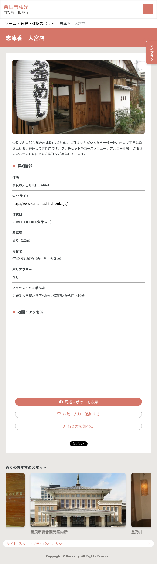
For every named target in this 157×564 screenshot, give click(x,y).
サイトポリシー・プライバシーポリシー (78, 543)
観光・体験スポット (38, 23)
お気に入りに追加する (78, 414)
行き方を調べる (78, 426)
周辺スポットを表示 (78, 402)
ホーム (10, 23)
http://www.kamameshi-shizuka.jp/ (40, 203)
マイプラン (150, 51)
